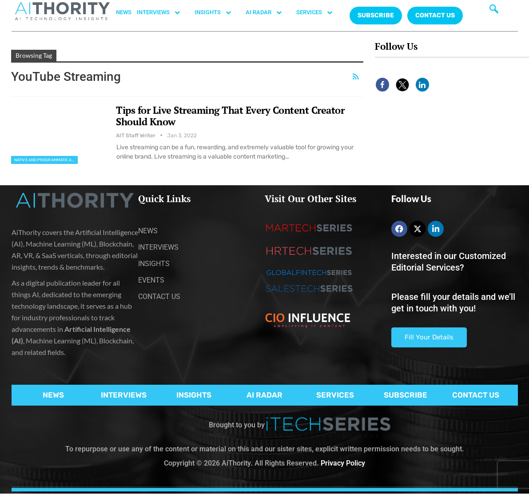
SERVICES (319, 12)
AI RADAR (268, 12)
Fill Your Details (429, 337)
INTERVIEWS (163, 12)
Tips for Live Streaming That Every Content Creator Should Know (230, 116)
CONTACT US (435, 15)
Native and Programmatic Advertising (46, 160)
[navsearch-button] (494, 11)
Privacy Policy (343, 463)
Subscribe (376, 15)
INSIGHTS (217, 12)
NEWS (123, 12)
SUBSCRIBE (405, 394)
